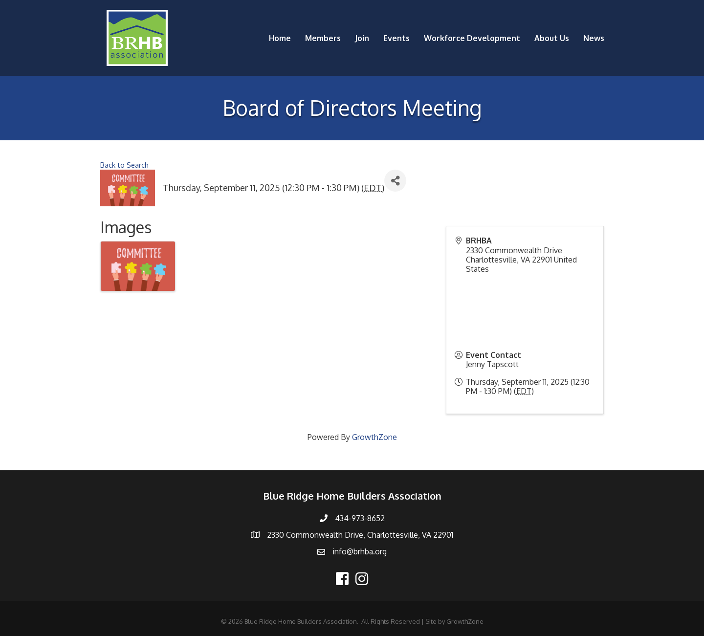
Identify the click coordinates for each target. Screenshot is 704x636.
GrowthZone (374, 437)
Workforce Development (472, 38)
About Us (551, 38)
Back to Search (124, 164)
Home (280, 38)
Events (396, 38)
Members (323, 38)
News (593, 38)
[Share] (395, 181)
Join (362, 38)
